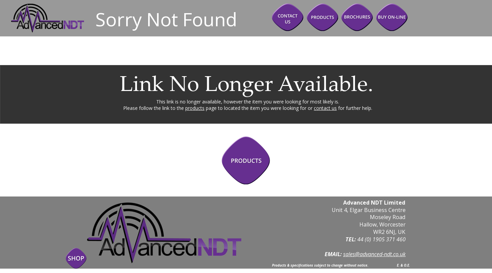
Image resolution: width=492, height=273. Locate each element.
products (194, 108)
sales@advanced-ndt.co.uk (374, 254)
